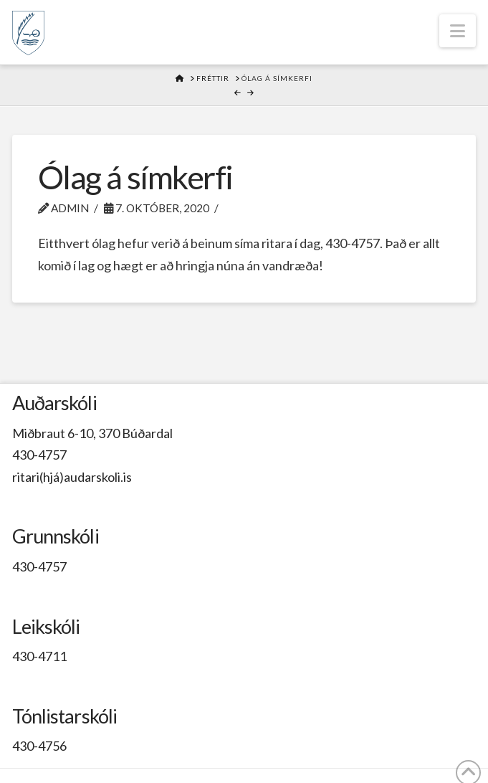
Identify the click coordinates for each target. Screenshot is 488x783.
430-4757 (39, 454)
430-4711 (39, 656)
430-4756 (39, 746)
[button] (457, 30)
